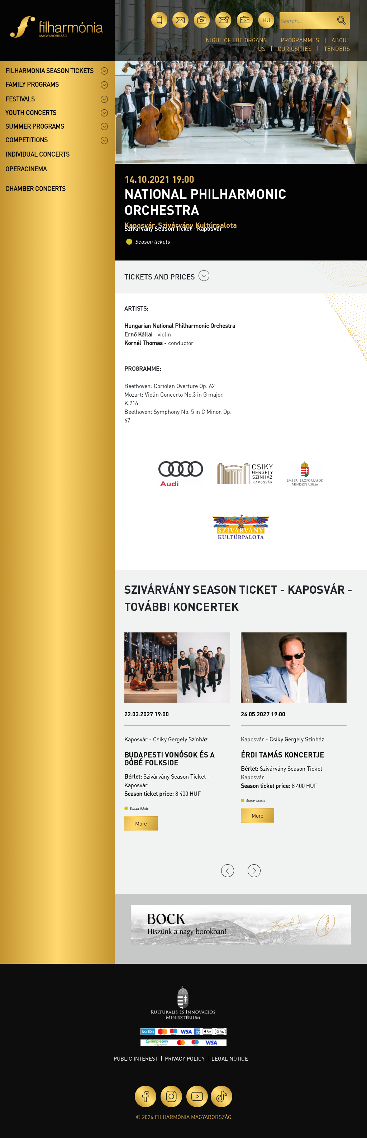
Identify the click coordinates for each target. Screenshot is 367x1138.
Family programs (32, 84)
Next (254, 870)
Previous (227, 870)
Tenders (337, 48)
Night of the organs (236, 40)
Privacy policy (185, 1058)
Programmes (300, 40)
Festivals (20, 99)
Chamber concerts (35, 188)
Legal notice (229, 1058)
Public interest (136, 1058)
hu (266, 20)
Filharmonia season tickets (49, 71)
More (141, 823)
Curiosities (294, 48)
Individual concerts (37, 154)
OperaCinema (26, 169)
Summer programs (34, 126)
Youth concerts (30, 112)
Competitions (26, 140)
